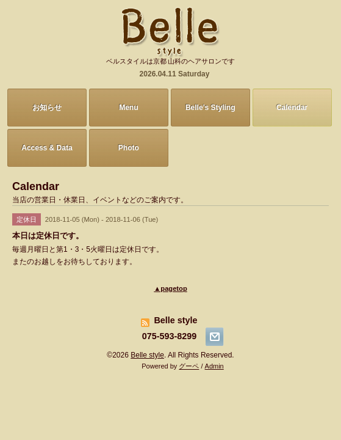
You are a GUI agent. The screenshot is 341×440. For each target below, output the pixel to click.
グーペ (189, 366)
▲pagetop (170, 288)
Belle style (147, 355)
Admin (214, 366)
